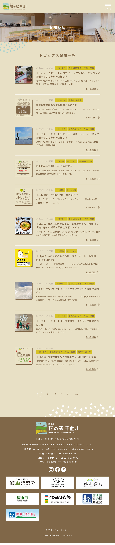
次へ (75, 396)
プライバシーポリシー (58, 532)
